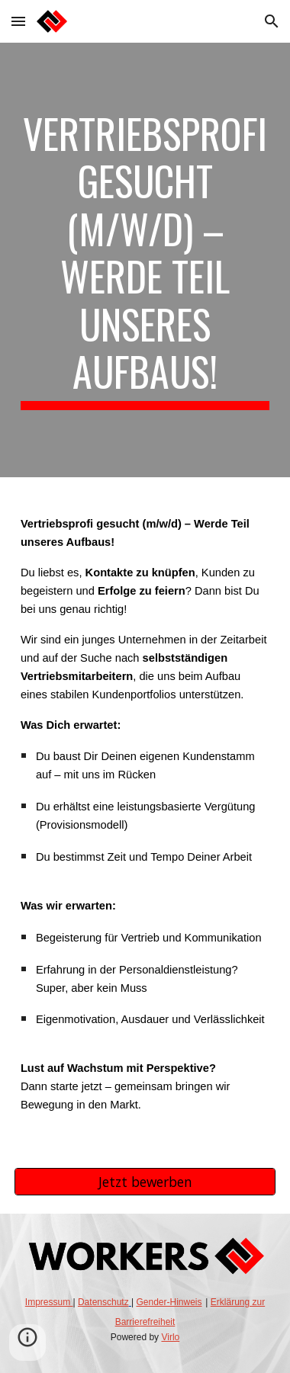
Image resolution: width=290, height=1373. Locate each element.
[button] (18, 21)
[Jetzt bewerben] (145, 1182)
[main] (145, 260)
